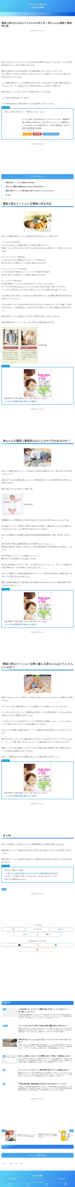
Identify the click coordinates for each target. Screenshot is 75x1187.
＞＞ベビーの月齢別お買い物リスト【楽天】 (20, 402)
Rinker (29, 130)
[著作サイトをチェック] (19, 946)
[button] (49, 935)
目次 (36, 176)
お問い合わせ (62, 1181)
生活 (4, 890)
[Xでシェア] (13, 930)
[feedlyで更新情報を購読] (56, 946)
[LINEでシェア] (25, 935)
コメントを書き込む (37, 1157)
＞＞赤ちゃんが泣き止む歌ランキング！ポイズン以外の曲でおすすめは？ (31, 874)
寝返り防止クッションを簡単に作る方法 (21, 183)
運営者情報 (13, 1181)
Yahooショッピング (51, 134)
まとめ (8, 195)
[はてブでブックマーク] (61, 930)
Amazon (27, 134)
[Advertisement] (37, 45)
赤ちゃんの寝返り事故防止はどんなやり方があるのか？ (26, 187)
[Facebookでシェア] (37, 930)
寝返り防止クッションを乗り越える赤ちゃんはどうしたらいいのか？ (31, 191)
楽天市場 (37, 134)
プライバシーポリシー (37, 1181)
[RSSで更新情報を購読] (37, 950)
